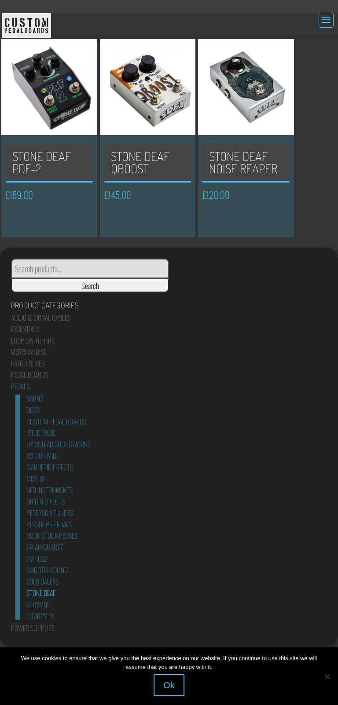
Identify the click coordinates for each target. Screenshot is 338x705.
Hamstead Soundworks (58, 444)
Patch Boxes (27, 363)
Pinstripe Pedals (49, 524)
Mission (36, 478)
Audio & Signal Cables (40, 317)
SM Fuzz (36, 558)
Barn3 (35, 398)
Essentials (25, 329)
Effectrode (41, 432)
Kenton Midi (42, 455)
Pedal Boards (29, 374)
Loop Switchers (33, 340)
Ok (169, 685)
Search (90, 285)
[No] (327, 676)
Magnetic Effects (49, 467)
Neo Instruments (49, 490)
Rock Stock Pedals (51, 535)
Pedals (20, 386)
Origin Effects (45, 501)
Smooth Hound (47, 570)
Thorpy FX (40, 615)
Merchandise (28, 352)
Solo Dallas (42, 581)
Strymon (38, 604)
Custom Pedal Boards (56, 421)
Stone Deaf (40, 593)
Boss (33, 410)
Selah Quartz (44, 547)
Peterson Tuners (49, 513)
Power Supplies (32, 628)
